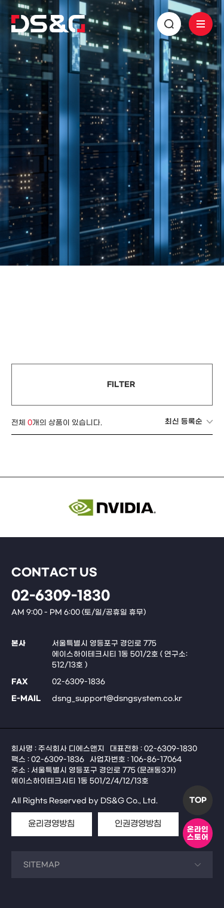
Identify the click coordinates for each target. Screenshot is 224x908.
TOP (198, 800)
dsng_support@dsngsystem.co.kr (117, 698)
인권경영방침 (138, 824)
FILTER (121, 384)
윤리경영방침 (51, 824)
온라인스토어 (197, 833)
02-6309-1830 (60, 596)
